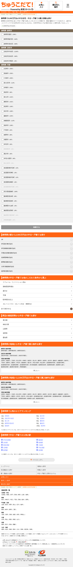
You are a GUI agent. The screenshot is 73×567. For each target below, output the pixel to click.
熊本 (14, 529)
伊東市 (9, 87)
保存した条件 (5, 480)
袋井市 (9, 125)
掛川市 (9, 111)
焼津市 (9, 106)
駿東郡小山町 (11, 205)
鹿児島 (26, 529)
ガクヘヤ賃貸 (36, 534)
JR (2, 239)
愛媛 (14, 524)
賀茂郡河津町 (11, 172)
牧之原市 (9, 163)
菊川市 (8, 153)
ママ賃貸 (12, 534)
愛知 (2, 509)
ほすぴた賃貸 (20, 534)
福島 (27, 494)
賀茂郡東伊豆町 (11, 168)
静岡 (10, 509)
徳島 (2, 524)
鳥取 (10, 519)
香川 (6, 524)
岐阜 (6, 509)
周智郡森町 (10, 220)
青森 (7, 494)
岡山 (6, 519)
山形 (23, 494)
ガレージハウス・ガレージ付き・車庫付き (17, 304)
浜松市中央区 (11, 51)
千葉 (15, 499)
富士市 (9, 97)
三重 (14, 509)
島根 (14, 519)
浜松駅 (4, 442)
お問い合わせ (6, 540)
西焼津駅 (5, 445)
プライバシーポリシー (24, 540)
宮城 (15, 494)
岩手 (11, 494)
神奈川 (7, 499)
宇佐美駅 (40, 447)
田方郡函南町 (11, 191)
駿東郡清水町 (11, 196)
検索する (36, 227)
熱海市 (9, 73)
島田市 (8, 92)
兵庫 (6, 514)
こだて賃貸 (28, 534)
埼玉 (11, 499)
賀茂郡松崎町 (11, 182)
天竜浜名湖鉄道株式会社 (9, 253)
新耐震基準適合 (8, 286)
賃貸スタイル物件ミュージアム (11, 545)
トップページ (5, 466)
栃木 (23, 499)
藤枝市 (9, 116)
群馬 (27, 499)
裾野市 (8, 135)
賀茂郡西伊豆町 (11, 187)
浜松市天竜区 (11, 61)
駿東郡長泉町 (11, 201)
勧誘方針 (20, 544)
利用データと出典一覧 (25, 545)
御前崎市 (9, 149)
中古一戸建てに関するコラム (46, 473)
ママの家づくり (62, 534)
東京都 (5, 320)
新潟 (6, 504)
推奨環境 (27, 544)
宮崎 (22, 529)
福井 (22, 504)
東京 (2, 499)
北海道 (3, 494)
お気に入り (5, 477)
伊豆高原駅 (6, 440)
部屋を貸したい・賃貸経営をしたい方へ (52, 544)
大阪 (2, 514)
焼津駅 (39, 450)
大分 (18, 529)
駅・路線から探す (6, 473)
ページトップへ (38, 460)
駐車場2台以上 (8, 299)
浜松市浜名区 (11, 56)
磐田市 (9, 101)
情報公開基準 (21, 542)
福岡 (2, 529)
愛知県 (5, 337)
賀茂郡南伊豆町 (11, 177)
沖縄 (30, 529)
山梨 (2, 504)
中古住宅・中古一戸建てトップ (8, 14)
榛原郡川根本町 (11, 215)
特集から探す (41, 470)
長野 (10, 504)
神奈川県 (6, 324)
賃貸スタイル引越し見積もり (18, 535)
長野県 (5, 333)
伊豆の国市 (10, 158)
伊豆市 (8, 144)
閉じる (36, 370)
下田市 (8, 130)
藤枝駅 (39, 440)
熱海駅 (39, 442)
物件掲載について (36, 544)
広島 (2, 519)
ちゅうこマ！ (45, 534)
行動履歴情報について (37, 540)
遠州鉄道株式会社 (7, 271)
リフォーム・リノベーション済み (14, 282)
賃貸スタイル (5, 534)
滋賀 (14, 514)
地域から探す (41, 466)
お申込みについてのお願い (9, 542)
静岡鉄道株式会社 (7, 262)
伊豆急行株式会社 (7, 244)
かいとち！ (53, 534)
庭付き (5, 291)
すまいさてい (5, 535)
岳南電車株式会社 (7, 257)
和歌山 (22, 514)
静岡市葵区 (10, 34)
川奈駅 (39, 445)
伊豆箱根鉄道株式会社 (8, 248)
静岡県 (19, 14)
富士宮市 (9, 83)
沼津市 (9, 68)
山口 (18, 519)
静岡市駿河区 (11, 39)
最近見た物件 (5, 484)
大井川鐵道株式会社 (7, 266)
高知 (10, 524)
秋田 (19, 494)
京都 (10, 514)
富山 (14, 504)
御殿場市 (9, 120)
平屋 (4, 295)
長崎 (10, 529)
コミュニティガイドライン (9, 544)
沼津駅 (4, 447)
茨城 (19, 499)
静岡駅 (4, 450)
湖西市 (8, 139)
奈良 (18, 514)
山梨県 (5, 329)
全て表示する (6, 309)
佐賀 (6, 529)
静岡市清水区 (11, 44)
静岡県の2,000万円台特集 (29, 14)
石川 (18, 504)
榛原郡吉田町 (11, 210)
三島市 (9, 78)
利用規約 (14, 540)
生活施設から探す (6, 470)
